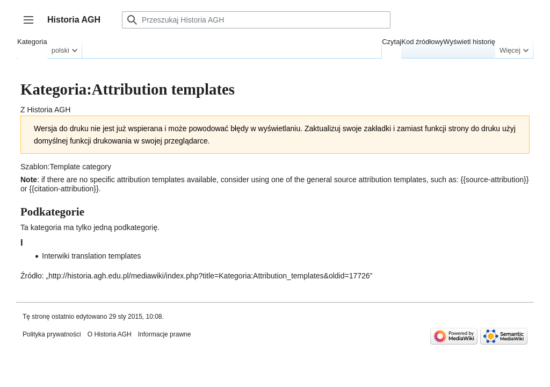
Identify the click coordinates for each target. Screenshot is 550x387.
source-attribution (495, 179)
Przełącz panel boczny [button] (32, 25)
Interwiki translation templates (91, 256)
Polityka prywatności (52, 334)
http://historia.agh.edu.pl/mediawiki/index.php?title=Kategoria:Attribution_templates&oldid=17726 (209, 275)
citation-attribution (64, 188)
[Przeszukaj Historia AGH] (256, 19)
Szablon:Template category (65, 166)
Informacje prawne (164, 334)
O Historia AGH (110, 334)
